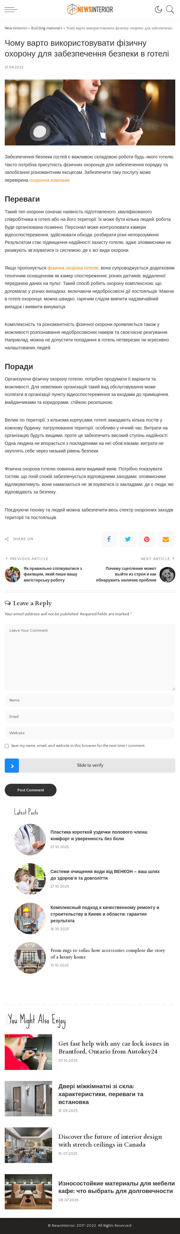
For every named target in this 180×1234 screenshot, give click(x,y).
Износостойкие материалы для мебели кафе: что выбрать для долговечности (116, 1187)
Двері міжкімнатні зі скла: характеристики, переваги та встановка (100, 1094)
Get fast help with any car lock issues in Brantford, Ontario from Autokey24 (113, 1048)
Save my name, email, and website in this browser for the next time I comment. (78, 746)
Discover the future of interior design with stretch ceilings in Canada (110, 1141)
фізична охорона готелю (73, 268)
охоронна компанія (49, 180)
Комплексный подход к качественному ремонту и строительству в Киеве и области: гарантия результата (105, 914)
